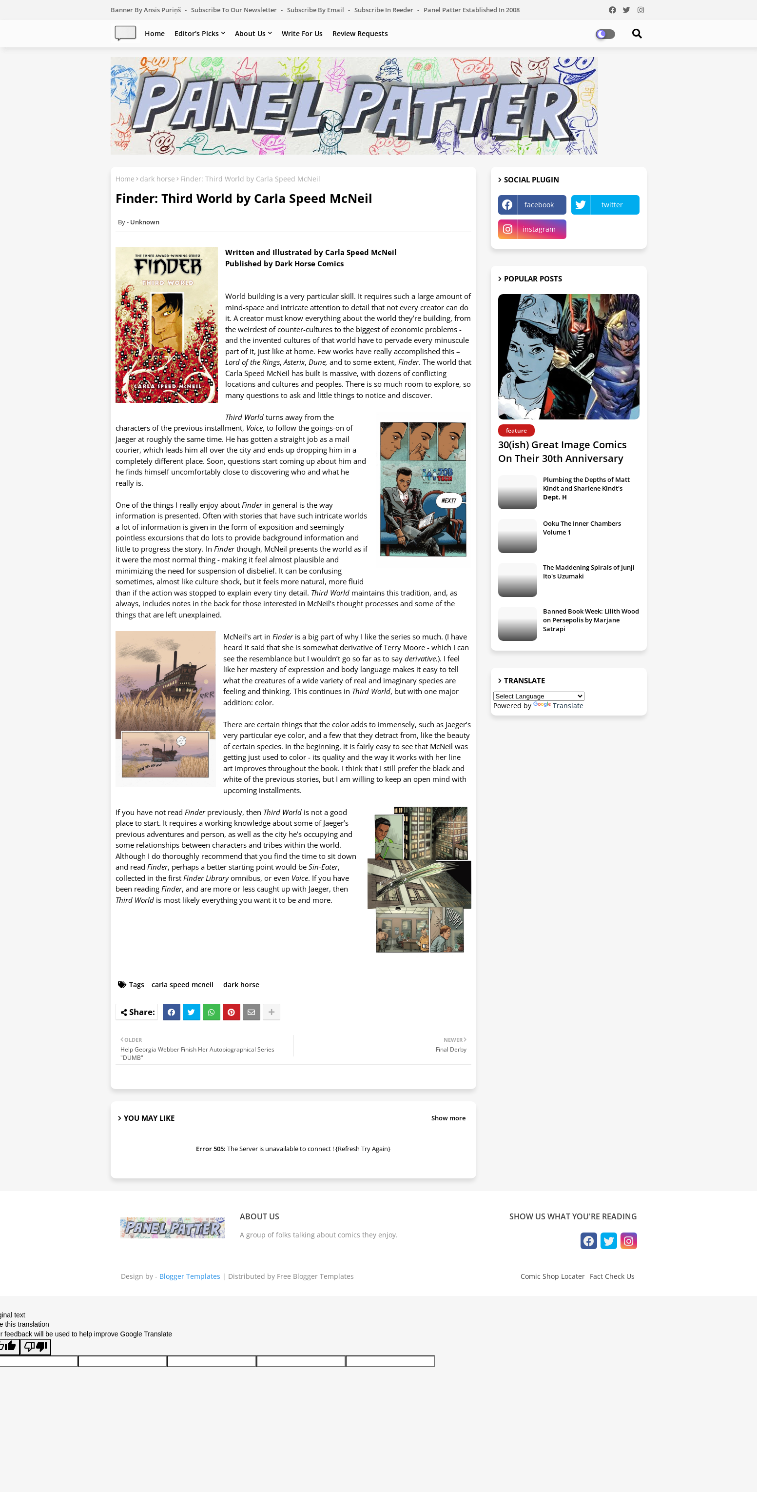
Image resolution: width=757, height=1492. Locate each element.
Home (155, 33)
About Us (250, 33)
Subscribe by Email (316, 9)
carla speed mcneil (183, 984)
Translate (558, 705)
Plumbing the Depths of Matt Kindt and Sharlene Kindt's (586, 488)
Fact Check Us (612, 1276)
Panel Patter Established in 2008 (472, 9)
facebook (539, 204)
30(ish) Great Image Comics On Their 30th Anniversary (562, 451)
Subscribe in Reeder (384, 9)
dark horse (157, 178)
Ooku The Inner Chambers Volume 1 (582, 528)
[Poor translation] (35, 1347)
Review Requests (360, 33)
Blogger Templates (189, 1276)
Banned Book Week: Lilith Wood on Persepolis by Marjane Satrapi (591, 620)
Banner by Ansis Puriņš (146, 9)
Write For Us (302, 33)
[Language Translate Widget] (538, 696)
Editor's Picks (197, 33)
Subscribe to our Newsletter (234, 9)
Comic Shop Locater (553, 1276)
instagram (539, 229)
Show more (448, 1118)
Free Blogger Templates (315, 1276)
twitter (612, 204)
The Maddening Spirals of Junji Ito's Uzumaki (589, 571)
